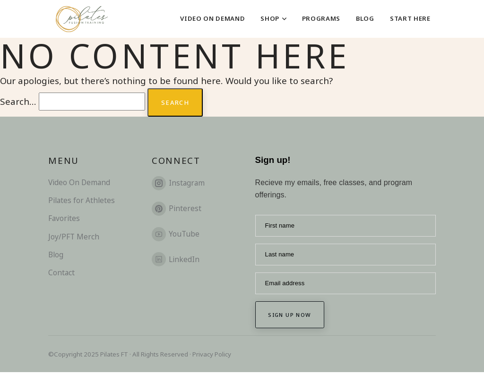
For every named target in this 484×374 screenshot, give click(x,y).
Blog (365, 18)
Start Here (410, 18)
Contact (61, 273)
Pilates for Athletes (81, 201)
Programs (321, 18)
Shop (273, 18)
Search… (18, 101)
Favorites (64, 219)
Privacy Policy (211, 355)
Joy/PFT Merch (73, 237)
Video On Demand (212, 18)
